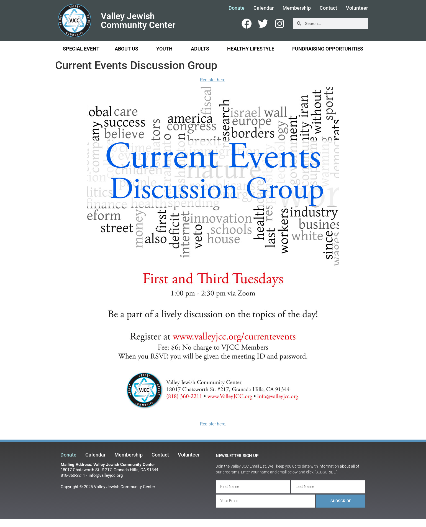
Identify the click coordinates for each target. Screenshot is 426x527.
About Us (128, 49)
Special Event (81, 49)
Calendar (263, 8)
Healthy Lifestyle (252, 49)
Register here (212, 79)
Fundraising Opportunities (327, 49)
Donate (237, 8)
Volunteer (357, 8)
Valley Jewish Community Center (138, 20)
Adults (201, 49)
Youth (165, 49)
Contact (328, 8)
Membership (297, 8)
